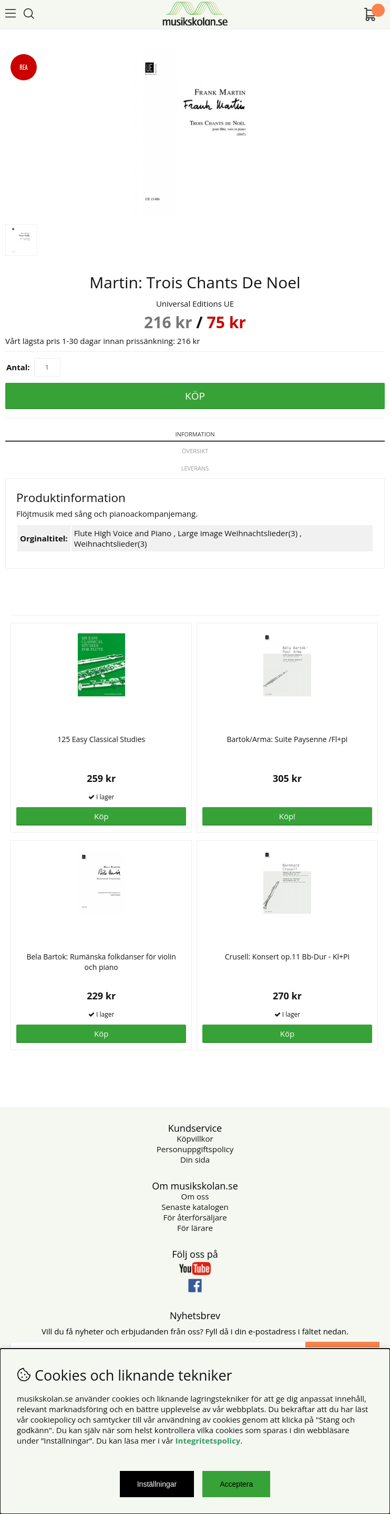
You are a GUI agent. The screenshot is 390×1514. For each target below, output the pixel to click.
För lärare (195, 1228)
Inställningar (157, 1484)
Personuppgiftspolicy (195, 1149)
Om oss (195, 1196)
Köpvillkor (195, 1138)
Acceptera (236, 1484)
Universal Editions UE (195, 303)
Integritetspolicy (208, 1440)
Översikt (195, 451)
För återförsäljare (195, 1217)
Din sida (195, 1159)
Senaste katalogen (194, 1207)
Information (194, 434)
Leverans (195, 468)
